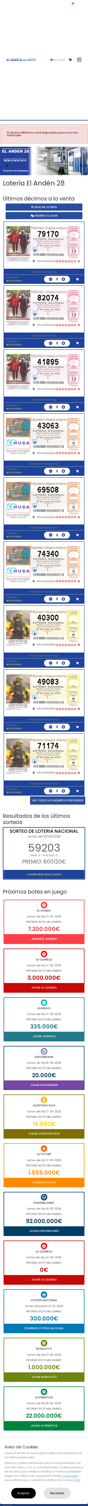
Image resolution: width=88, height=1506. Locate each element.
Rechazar (57, 1493)
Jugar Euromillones (44, 1231)
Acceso (57, 60)
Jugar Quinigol (44, 1036)
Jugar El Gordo (44, 939)
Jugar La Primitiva (44, 1426)
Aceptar (23, 1493)
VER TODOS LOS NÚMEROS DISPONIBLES (57, 800)
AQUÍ (77, 1480)
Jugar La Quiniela (44, 987)
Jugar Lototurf (44, 1182)
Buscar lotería (44, 207)
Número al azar (44, 216)
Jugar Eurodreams (44, 1085)
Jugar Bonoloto (44, 1377)
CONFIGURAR (70, 1476)
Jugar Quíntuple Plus (44, 1134)
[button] (6, 165)
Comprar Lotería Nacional (44, 1328)
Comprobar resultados (44, 874)
